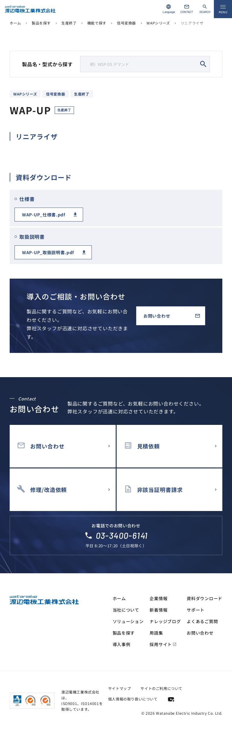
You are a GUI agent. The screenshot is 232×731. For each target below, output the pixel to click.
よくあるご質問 (202, 621)
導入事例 (121, 644)
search (203, 64)
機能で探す (96, 22)
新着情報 (158, 610)
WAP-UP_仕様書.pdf (43, 215)
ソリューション (128, 621)
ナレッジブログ (165, 621)
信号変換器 (126, 22)
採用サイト (163, 644)
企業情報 (158, 598)
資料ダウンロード (204, 598)
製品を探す (41, 22)
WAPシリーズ (158, 22)
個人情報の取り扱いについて (133, 698)
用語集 (156, 633)
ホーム (15, 22)
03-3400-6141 (122, 535)
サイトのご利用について (161, 688)
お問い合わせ (156, 316)
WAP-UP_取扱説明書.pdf (48, 252)
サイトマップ (119, 688)
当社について (126, 610)
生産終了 (68, 22)
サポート (196, 610)
